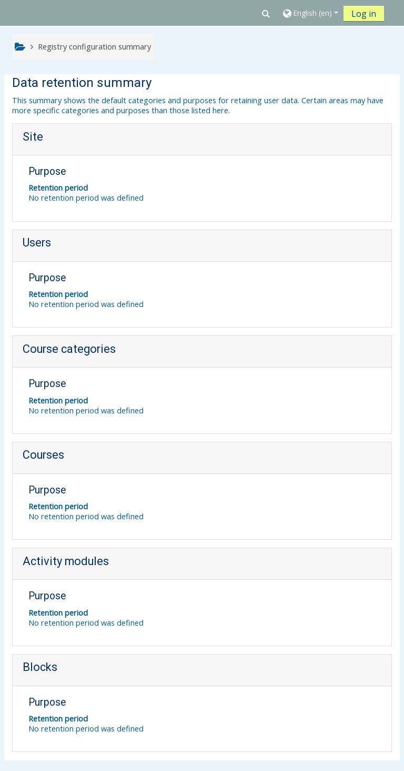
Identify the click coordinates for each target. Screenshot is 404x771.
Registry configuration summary (94, 47)
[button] (266, 13)
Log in (363, 13)
